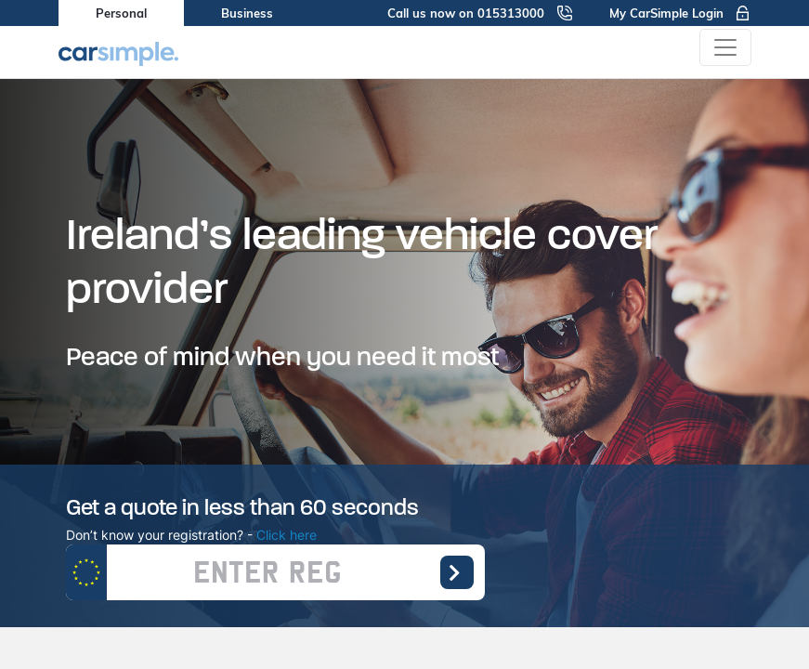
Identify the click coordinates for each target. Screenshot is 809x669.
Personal (121, 13)
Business (247, 13)
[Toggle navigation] (725, 47)
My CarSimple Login (680, 13)
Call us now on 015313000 (479, 13)
